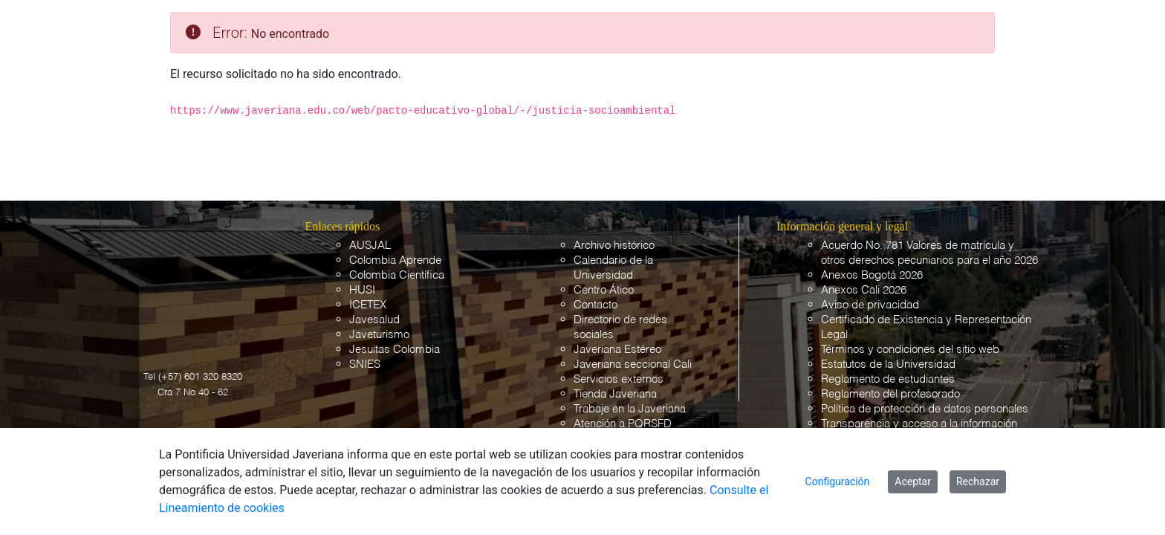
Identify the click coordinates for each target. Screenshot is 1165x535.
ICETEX (367, 305)
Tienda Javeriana (615, 394)
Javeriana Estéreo (617, 349)
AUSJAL (370, 245)
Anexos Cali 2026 (863, 290)
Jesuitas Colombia (394, 349)
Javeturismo (379, 334)
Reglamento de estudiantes (888, 379)
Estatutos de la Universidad (888, 364)
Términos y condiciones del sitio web (910, 349)
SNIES (364, 364)
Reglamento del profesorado (890, 394)
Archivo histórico (614, 245)
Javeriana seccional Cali (633, 364)
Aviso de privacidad (870, 305)
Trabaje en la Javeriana (630, 409)
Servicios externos (618, 379)
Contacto (595, 305)
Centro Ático (604, 290)
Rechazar (977, 481)
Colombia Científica (396, 275)
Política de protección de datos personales (924, 409)
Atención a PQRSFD (623, 423)
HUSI (362, 290)
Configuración (837, 481)
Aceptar (913, 481)
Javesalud (374, 319)
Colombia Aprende (395, 260)
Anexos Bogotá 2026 (872, 275)
